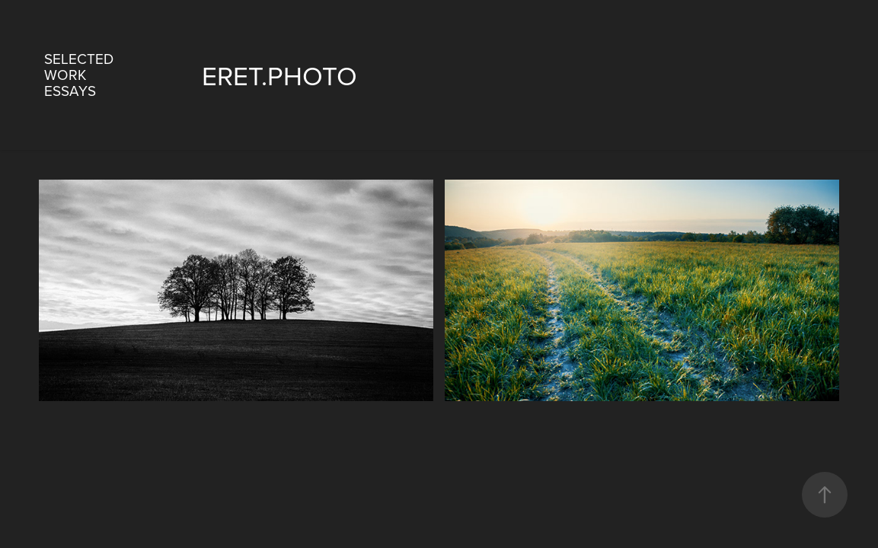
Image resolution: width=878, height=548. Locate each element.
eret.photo (279, 75)
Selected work (78, 66)
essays (70, 90)
